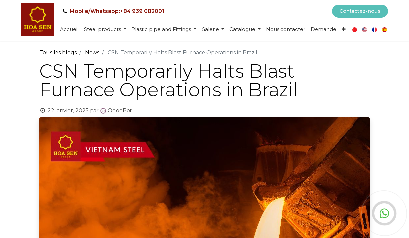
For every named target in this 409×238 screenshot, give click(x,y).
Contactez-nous (359, 11)
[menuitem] (69, 29)
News (92, 52)
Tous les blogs (58, 52)
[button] (343, 29)
